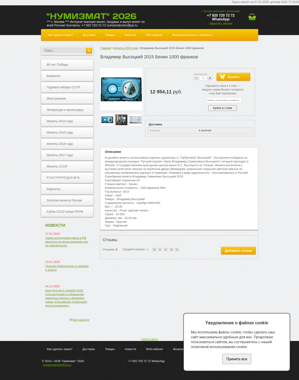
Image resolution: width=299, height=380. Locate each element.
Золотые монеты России (64, 200)
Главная (105, 48)
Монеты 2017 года (60, 155)
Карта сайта (149, 339)
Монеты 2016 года (60, 144)
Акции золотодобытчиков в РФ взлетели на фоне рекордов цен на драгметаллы (66, 241)
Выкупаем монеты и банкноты (193, 35)
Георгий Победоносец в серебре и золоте (67, 268)
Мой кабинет (154, 35)
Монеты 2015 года (60, 132)
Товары (110, 35)
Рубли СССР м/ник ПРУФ (65, 211)
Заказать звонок (220, 23)
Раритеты (53, 189)
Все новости (81, 319)
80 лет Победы (57, 64)
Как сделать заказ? (60, 35)
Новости (130, 35)
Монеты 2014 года (60, 121)
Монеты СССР (57, 166)
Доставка (89, 35)
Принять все (236, 359)
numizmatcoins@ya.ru (57, 364)
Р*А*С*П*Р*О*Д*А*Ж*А (63, 177)
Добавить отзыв (238, 250)
